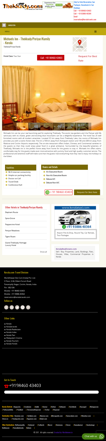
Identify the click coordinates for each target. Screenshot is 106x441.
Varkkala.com (32, 416)
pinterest (28, 307)
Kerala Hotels (11, 343)
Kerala (8, 323)
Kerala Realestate (13, 329)
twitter (17, 307)
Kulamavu (59, 425)
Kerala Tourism (12, 341)
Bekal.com (43, 419)
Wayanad (56, 409)
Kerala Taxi (10, 335)
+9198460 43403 (25, 385)
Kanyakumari (78, 425)
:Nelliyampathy (19, 425)
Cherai (68, 425)
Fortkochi (41, 425)
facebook (6, 307)
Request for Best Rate (87, 192)
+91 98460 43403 (53, 57)
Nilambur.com (86, 416)
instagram (23, 307)
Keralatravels (11, 326)
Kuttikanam (5, 428)
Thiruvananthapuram (34, 409)
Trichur (47, 409)
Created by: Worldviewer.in (63, 432)
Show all (43, 252)
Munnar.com (44, 416)
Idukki (37, 407)
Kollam (53, 407)
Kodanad (31, 425)
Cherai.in (5, 419)
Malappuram (94, 407)
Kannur (44, 407)
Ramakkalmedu (18, 428)
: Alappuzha (16, 407)
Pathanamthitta (8, 409)
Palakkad (19, 409)
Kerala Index (11, 332)
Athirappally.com (57, 416)
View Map (79, 47)
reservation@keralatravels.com (17, 297)
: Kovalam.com (18, 416)
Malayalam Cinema (14, 338)
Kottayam (63, 407)
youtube (12, 307)
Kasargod (83, 407)
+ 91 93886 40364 (84, 13)
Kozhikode (72, 407)
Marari (50, 425)
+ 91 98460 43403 (84, 10)
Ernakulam (28, 407)
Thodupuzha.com (18, 419)
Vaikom (28, 428)
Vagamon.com (32, 419)
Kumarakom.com (72, 416)
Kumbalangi (90, 425)
